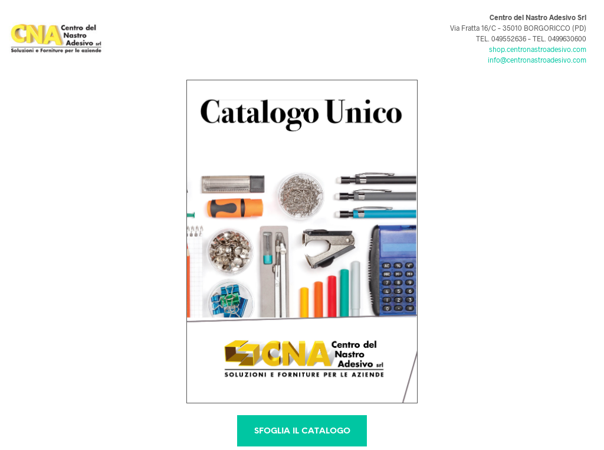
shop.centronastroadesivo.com (537, 49)
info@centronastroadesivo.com (537, 60)
